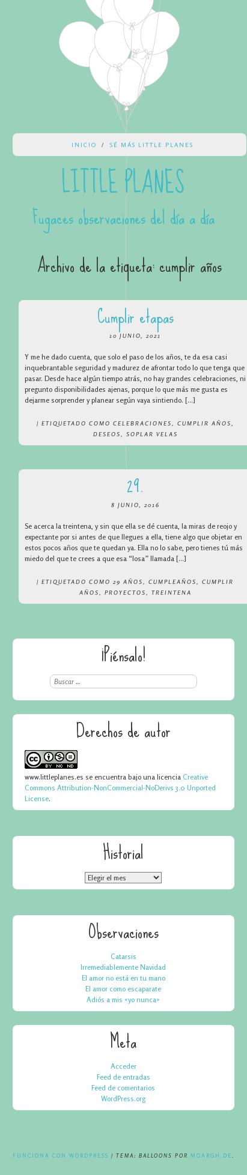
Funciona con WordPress (61, 1155)
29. (135, 485)
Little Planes (123, 183)
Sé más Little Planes (152, 144)
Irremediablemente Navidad (123, 967)
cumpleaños (172, 581)
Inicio (84, 144)
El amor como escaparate (123, 988)
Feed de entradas (123, 1076)
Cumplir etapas (135, 316)
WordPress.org (123, 1098)
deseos (107, 433)
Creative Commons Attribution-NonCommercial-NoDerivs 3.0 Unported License (120, 787)
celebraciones (142, 423)
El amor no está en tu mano (123, 977)
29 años (128, 581)
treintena (171, 592)
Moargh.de (211, 1155)
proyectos (125, 592)
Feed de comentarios (123, 1087)
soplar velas (152, 433)
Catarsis (123, 956)
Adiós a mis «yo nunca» (123, 999)
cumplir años (204, 423)
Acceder (123, 1066)
